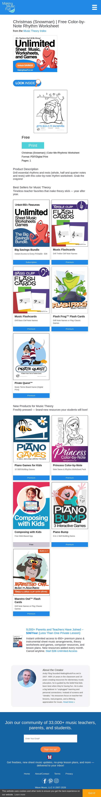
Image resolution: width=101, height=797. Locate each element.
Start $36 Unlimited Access (61, 651)
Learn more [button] (19, 794)
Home (27, 774)
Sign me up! (50, 749)
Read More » (69, 702)
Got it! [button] (91, 793)
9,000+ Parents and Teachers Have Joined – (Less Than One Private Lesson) (54, 631)
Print (33, 145)
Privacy (69, 774)
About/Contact (42, 774)
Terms (57, 774)
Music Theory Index (34, 30)
